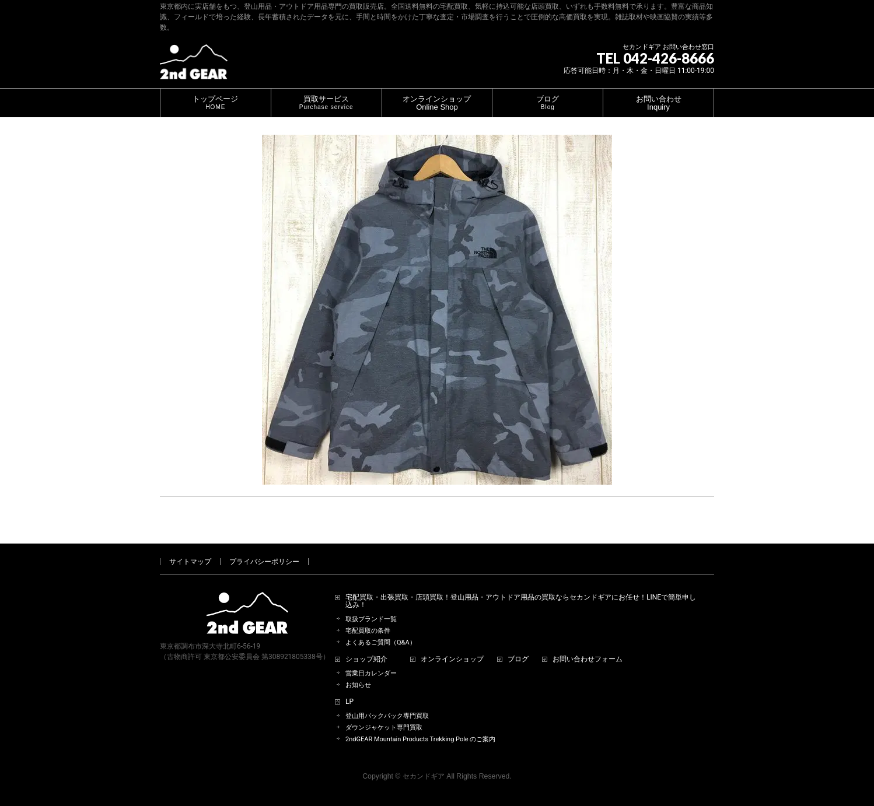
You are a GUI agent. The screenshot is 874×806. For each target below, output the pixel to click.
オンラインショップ (452, 659)
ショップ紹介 (366, 659)
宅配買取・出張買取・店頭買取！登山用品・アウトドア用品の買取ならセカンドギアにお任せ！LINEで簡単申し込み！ (520, 601)
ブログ (518, 659)
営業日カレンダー (371, 673)
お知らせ (358, 685)
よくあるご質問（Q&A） (380, 642)
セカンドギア (424, 776)
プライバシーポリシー (264, 562)
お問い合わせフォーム (588, 659)
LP (349, 702)
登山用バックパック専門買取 (387, 716)
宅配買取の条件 (367, 631)
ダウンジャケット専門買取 (383, 727)
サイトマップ (190, 562)
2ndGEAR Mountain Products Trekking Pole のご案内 (420, 739)
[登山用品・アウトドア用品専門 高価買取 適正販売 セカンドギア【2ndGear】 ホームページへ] (194, 66)
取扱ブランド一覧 (371, 619)
